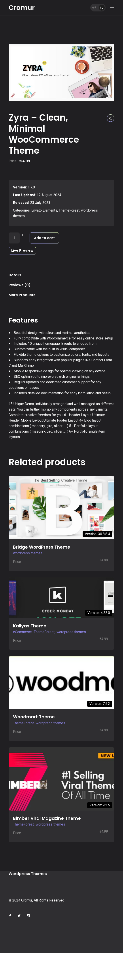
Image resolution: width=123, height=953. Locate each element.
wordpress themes (27, 553)
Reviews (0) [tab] (19, 285)
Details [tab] (15, 275)
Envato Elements (44, 210)
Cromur (22, 7)
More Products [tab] (22, 294)
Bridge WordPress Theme (41, 547)
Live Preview (22, 250)
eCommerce (22, 632)
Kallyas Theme (29, 626)
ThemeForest (69, 210)
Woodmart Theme (34, 717)
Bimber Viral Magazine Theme (47, 818)
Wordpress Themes (28, 873)
